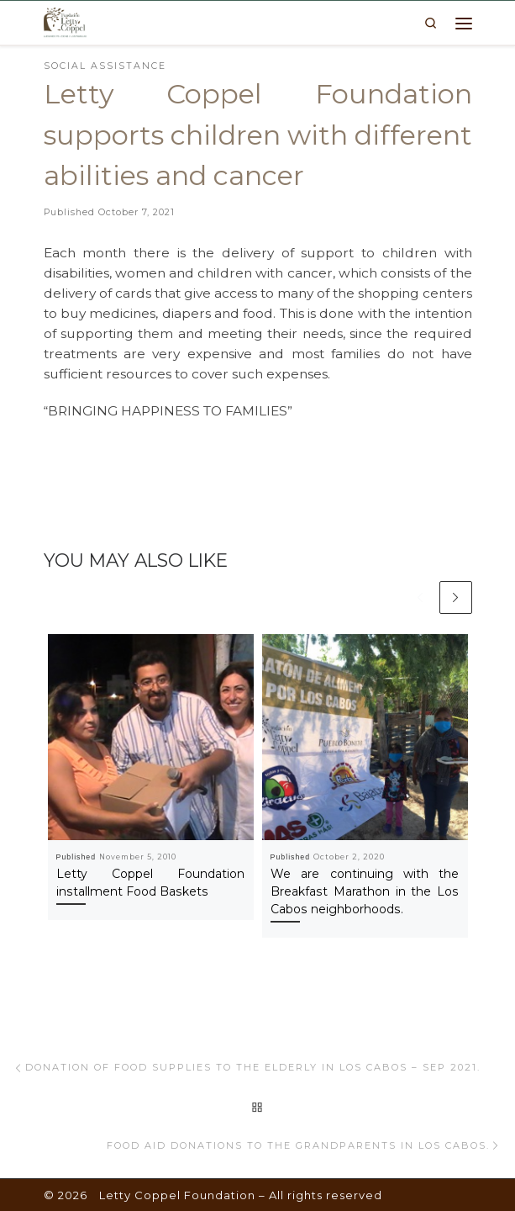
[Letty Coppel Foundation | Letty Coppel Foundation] (65, 21)
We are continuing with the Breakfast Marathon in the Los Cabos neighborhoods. (365, 891)
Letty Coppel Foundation (177, 1195)
